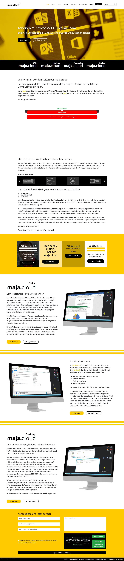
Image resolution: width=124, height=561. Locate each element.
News (59, 4)
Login (98, 4)
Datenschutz (11, 559)
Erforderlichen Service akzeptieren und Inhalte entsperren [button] (62, 117)
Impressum (4, 559)
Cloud (53, 4)
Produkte (73, 4)
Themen (66, 4)
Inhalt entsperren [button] (62, 112)
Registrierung (83, 4)
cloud (23, 91)
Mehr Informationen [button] (62, 108)
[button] (19, 181)
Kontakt (91, 4)
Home (47, 4)
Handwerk (76, 370)
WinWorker (76, 365)
